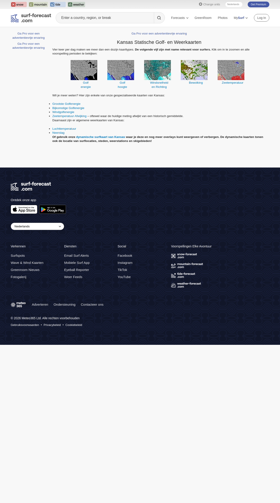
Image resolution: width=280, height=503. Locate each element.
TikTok (122, 270)
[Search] (159, 17)
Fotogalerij (18, 277)
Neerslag (58, 132)
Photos (223, 18)
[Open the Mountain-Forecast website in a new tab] (38, 4)
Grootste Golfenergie (66, 103)
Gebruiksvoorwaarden (25, 325)
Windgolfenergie (63, 112)
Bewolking (196, 82)
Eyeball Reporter (76, 270)
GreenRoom (203, 18)
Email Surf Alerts (76, 255)
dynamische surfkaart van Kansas (100, 137)
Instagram (125, 263)
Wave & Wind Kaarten (27, 263)
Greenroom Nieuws (25, 270)
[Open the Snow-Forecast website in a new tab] (19, 4)
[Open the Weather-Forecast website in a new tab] (76, 4)
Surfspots (18, 255)
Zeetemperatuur (232, 82)
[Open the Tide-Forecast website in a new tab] (58, 4)
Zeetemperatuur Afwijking (69, 116)
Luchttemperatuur (64, 128)
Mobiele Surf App (77, 263)
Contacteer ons (92, 304)
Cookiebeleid (73, 325)
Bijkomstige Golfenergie (68, 108)
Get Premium (258, 4)
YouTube (124, 277)
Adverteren (40, 304)
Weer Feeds (73, 277)
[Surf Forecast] (31, 17)
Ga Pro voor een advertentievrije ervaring (159, 33)
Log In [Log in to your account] (261, 18)
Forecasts (179, 18)
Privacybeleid (52, 325)
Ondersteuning (64, 304)
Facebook (125, 255)
